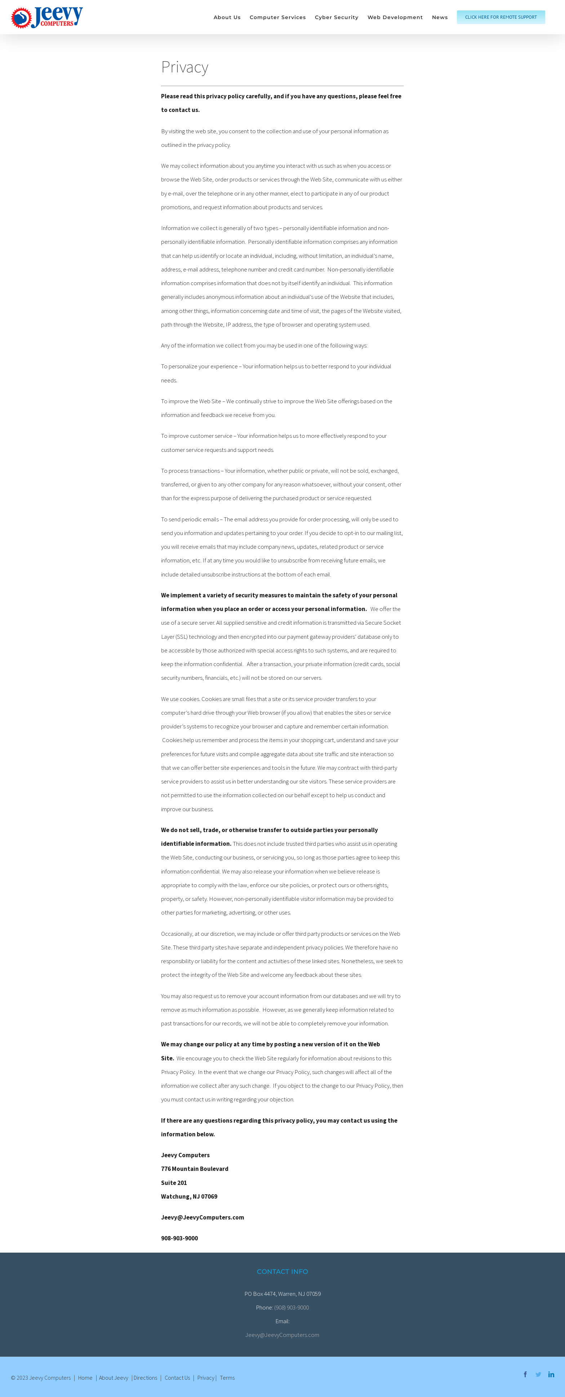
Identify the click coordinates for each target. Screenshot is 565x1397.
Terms (227, 1377)
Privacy (205, 1377)
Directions (145, 1377)
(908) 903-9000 (291, 1307)
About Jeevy (113, 1377)
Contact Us (177, 1377)
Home (85, 1377)
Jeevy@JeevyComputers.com (282, 1335)
